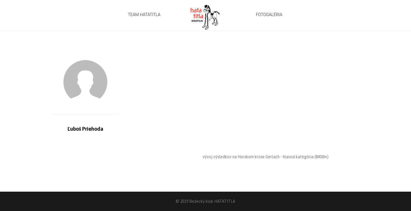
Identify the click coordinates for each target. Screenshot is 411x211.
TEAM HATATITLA (144, 14)
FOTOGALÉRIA (269, 14)
